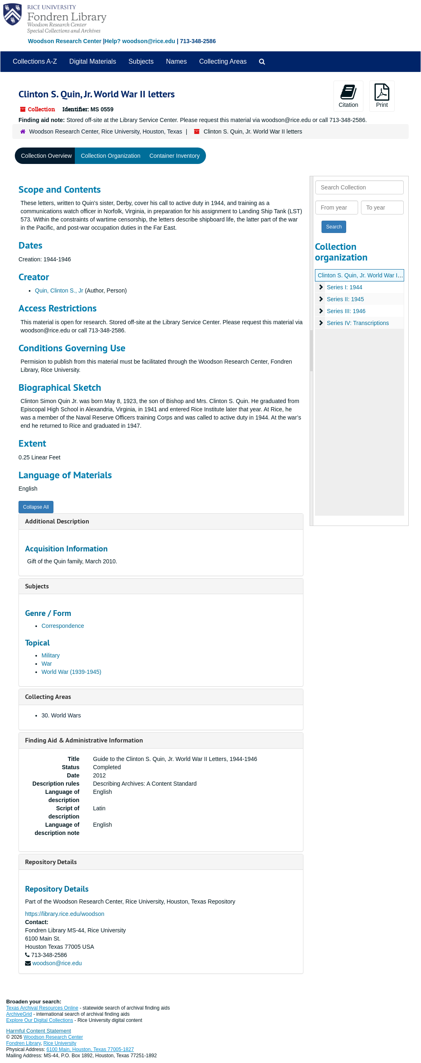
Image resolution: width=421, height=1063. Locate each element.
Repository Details (51, 862)
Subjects (140, 61)
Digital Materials (92, 61)
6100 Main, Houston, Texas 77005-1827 (90, 1049)
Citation (348, 95)
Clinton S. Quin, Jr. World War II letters (367, 275)
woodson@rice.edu (57, 963)
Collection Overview (46, 155)
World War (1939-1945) (72, 672)
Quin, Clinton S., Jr (59, 290)
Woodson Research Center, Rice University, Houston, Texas (105, 131)
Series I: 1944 (344, 287)
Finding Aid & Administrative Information (84, 740)
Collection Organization (111, 155)
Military (51, 655)
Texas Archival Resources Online (42, 1008)
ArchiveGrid (19, 1014)
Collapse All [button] (36, 507)
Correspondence (63, 626)
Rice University (60, 1043)
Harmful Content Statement (38, 1031)
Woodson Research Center (65, 41)
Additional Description (57, 521)
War (47, 663)
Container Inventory (174, 155)
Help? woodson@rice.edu (139, 41)
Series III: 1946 (346, 311)
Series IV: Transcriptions (358, 323)
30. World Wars (61, 715)
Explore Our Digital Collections (39, 1020)
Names (176, 61)
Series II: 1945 (345, 299)
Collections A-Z (35, 61)
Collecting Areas (223, 61)
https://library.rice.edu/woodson (64, 914)
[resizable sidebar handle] (311, 351)
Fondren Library (23, 1043)
